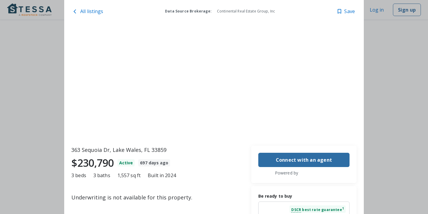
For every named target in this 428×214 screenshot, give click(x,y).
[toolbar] (214, 84)
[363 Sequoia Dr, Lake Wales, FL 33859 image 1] (150, 84)
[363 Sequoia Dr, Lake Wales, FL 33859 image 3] (294, 112)
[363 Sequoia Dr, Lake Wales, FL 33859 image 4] (326, 55)
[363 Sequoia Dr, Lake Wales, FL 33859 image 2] (262, 55)
